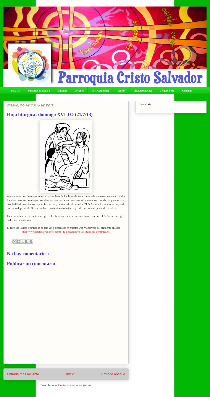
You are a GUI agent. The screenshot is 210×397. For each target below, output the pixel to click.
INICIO (15, 90)
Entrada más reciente (23, 374)
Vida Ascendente (142, 90)
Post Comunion (100, 90)
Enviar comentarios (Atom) (75, 385)
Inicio (70, 374)
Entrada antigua (113, 374)
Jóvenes (79, 90)
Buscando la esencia (39, 90)
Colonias (187, 90)
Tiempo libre (167, 90)
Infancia (62, 90)
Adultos (121, 90)
